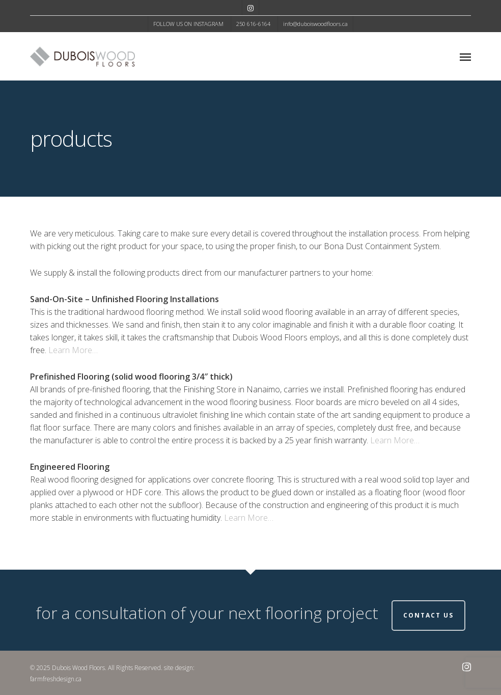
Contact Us (428, 615)
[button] (465, 56)
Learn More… (73, 350)
